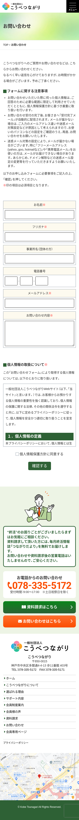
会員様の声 (13, 711)
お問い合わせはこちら (39, 621)
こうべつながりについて (22, 685)
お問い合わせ (15, 725)
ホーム (10, 678)
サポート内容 (15, 698)
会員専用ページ (16, 731)
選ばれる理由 (15, 691)
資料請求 (12, 718)
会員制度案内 (15, 705)
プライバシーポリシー (15, 742)
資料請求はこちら (39, 607)
